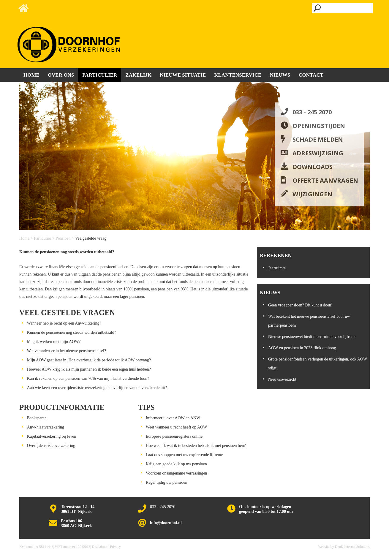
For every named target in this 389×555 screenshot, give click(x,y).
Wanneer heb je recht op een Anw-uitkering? (64, 323)
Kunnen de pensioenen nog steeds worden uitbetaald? (71, 332)
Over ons (61, 75)
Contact (310, 75)
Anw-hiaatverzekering (45, 427)
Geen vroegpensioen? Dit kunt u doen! (300, 305)
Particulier (42, 238)
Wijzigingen (312, 194)
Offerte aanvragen (325, 180)
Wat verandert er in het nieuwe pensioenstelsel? (66, 351)
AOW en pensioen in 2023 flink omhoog (302, 348)
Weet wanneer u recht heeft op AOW (176, 427)
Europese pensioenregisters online (174, 436)
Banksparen (37, 418)
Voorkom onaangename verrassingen (176, 473)
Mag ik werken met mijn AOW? (54, 341)
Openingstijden (318, 126)
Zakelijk (138, 75)
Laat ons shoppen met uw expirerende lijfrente (184, 455)
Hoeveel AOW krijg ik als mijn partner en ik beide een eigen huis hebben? (89, 369)
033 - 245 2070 (312, 112)
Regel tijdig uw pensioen (166, 482)
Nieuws (280, 75)
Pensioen (63, 238)
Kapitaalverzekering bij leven (51, 436)
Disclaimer (99, 547)
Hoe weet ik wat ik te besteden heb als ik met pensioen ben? (196, 445)
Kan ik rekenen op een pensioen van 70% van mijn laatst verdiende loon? (88, 378)
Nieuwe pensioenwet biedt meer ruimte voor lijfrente (312, 336)
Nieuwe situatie (183, 75)
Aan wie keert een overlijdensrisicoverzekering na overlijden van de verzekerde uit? (97, 387)
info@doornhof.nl (166, 523)
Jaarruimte (277, 268)
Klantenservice (237, 75)
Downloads (312, 167)
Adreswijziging (317, 153)
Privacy (115, 547)
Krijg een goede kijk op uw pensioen (176, 464)
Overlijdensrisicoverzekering (51, 445)
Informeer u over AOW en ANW (173, 418)
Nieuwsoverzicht (282, 379)
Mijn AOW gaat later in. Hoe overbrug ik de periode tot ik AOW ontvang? (89, 360)
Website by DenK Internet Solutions (344, 547)
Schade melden (317, 139)
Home (24, 238)
